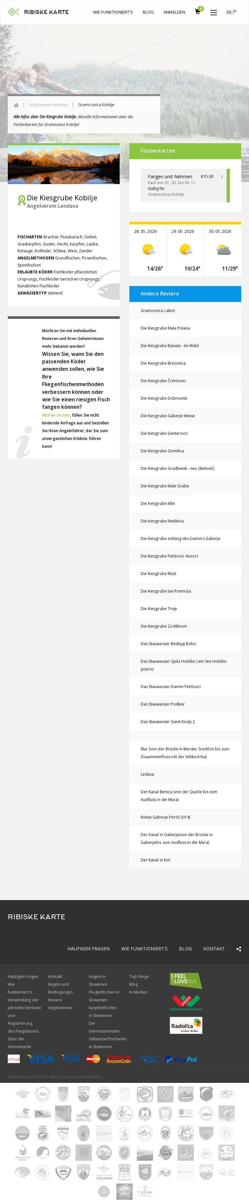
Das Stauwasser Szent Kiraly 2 (168, 721)
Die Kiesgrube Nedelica (162, 521)
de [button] (231, 12)
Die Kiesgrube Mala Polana (165, 328)
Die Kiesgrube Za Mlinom (164, 626)
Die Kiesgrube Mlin (158, 503)
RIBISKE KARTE (46, 12)
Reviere (55, 1000)
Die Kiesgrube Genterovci (164, 433)
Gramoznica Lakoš (158, 310)
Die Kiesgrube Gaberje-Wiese (168, 416)
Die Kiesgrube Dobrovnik (164, 398)
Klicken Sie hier (56, 415)
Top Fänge (139, 976)
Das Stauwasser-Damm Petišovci (171, 686)
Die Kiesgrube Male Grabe (165, 486)
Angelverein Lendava (48, 104)
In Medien (138, 992)
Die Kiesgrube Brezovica (163, 363)
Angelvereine (60, 1007)
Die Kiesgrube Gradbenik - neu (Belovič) (177, 468)
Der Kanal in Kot (155, 860)
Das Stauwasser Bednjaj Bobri (168, 643)
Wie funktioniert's (113, 12)
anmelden (174, 12)
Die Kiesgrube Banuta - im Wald (170, 345)
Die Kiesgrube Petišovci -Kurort (169, 556)
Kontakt (214, 949)
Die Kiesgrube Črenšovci (163, 380)
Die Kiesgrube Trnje (159, 608)
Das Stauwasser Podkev (162, 704)
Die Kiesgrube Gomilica (162, 451)
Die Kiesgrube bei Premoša (166, 591)
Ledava (147, 774)
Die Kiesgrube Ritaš (158, 573)
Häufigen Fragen (88, 949)
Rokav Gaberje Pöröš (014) (165, 817)
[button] (214, 11)
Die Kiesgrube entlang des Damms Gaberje (180, 538)
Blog (148, 12)
